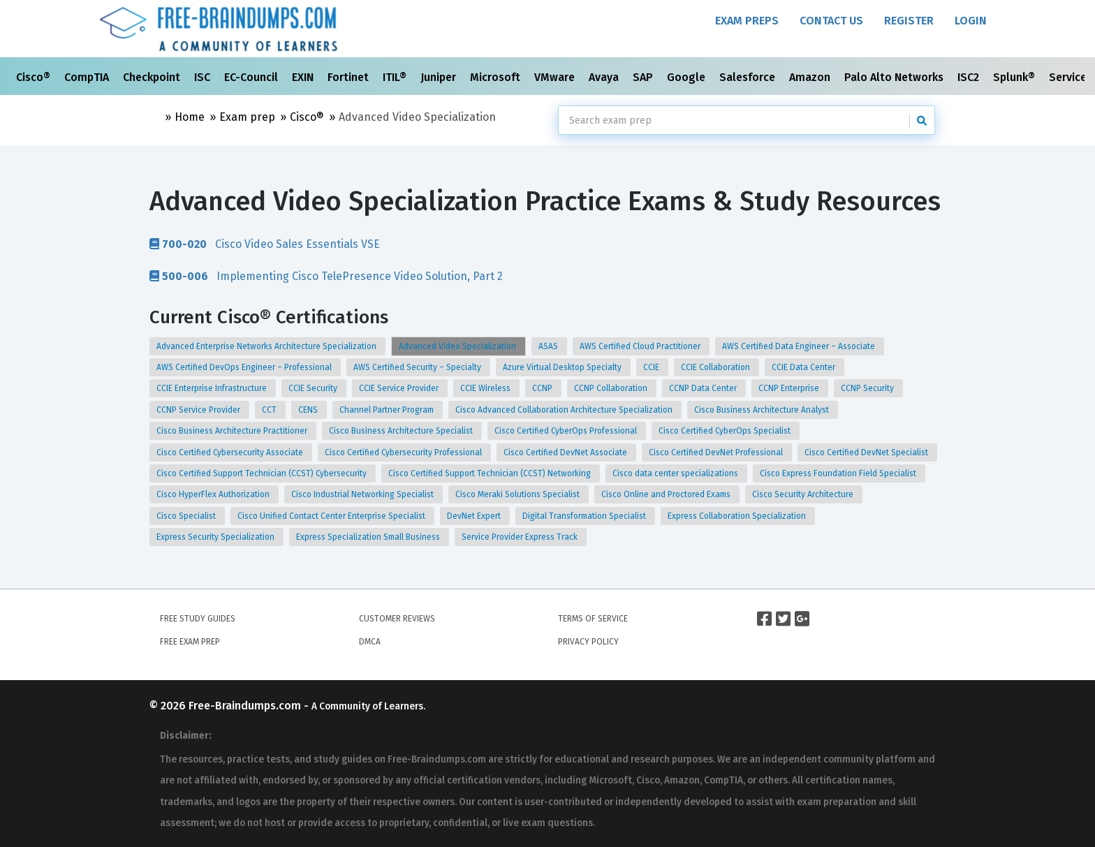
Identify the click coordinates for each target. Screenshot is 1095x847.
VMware (556, 77)
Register (909, 20)
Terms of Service (593, 619)
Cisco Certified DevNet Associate (566, 452)
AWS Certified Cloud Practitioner (641, 346)
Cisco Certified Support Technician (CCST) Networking (490, 473)
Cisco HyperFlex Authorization (214, 494)
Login (971, 20)
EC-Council (252, 77)
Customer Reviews (397, 619)
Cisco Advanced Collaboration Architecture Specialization (565, 410)
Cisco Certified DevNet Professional (717, 452)
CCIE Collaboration (716, 367)
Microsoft (496, 77)
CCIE (652, 367)
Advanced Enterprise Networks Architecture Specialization (267, 346)
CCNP (543, 388)
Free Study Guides (197, 619)
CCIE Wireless (486, 388)
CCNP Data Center (704, 388)
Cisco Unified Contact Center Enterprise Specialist (332, 516)
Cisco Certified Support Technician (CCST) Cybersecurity (262, 473)
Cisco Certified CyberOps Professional (566, 431)
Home (190, 117)
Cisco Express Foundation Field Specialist (839, 473)
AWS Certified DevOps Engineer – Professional (245, 367)
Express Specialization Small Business (369, 537)
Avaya (605, 77)
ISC (203, 77)
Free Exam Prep (190, 642)
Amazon (811, 77)
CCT (270, 410)
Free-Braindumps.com (246, 705)
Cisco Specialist (187, 516)
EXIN (304, 77)
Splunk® (1015, 77)
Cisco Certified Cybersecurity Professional (404, 452)
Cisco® (34, 77)
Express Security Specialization (216, 537)
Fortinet (350, 77)
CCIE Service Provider (400, 388)
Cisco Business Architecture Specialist (402, 431)
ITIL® (396, 77)
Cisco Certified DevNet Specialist (867, 452)
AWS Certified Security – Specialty (418, 367)
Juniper (439, 77)
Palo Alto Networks (895, 77)
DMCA (370, 642)
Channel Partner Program (387, 410)
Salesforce (748, 77)
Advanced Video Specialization (458, 346)
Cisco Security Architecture (803, 494)
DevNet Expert (475, 516)
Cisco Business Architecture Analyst (762, 410)
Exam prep (247, 117)
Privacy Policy (588, 642)
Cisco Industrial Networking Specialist (363, 494)
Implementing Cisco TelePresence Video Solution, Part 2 (326, 275)
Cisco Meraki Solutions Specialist (518, 494)
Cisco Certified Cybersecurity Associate (230, 452)
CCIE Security (313, 388)
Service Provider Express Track (521, 537)
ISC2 (969, 77)
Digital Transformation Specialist (585, 516)
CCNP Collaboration (611, 388)
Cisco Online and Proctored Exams (667, 494)
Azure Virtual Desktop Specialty (563, 367)
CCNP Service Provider (199, 410)
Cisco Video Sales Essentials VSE (264, 243)
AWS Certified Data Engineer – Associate (799, 346)
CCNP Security (868, 388)
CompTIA (88, 77)
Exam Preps (747, 20)
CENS (309, 410)
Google (687, 77)
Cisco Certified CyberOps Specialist (726, 431)
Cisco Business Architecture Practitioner (232, 431)
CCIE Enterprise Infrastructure (212, 388)
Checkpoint (153, 77)
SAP (644, 77)
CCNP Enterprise (789, 388)
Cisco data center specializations (676, 473)
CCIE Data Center (804, 367)
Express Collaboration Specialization (738, 516)
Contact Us (831, 20)
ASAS (549, 346)
